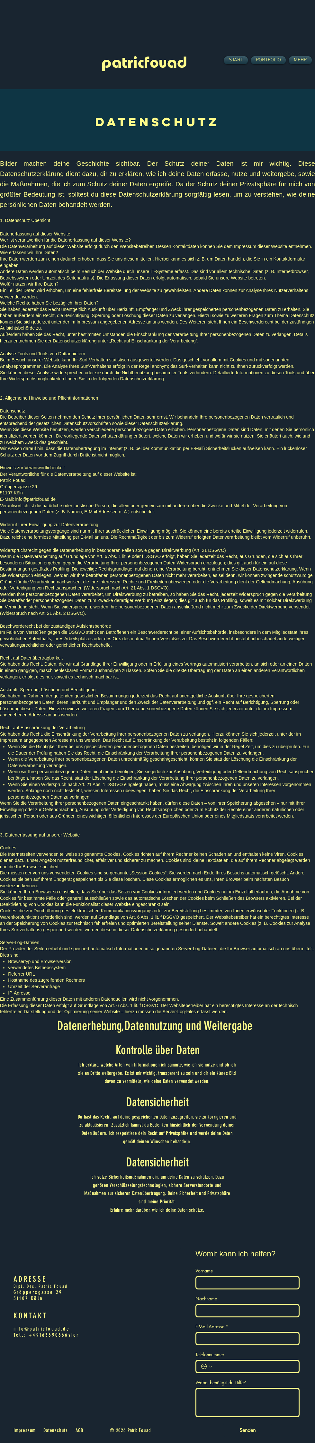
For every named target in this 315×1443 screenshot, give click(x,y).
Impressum (25, 1430)
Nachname (206, 1298)
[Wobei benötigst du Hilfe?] (247, 1402)
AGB (79, 1430)
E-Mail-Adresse (211, 1326)
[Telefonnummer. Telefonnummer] (254, 1366)
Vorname (204, 1270)
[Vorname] (245, 1282)
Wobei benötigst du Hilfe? (220, 1382)
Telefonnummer (209, 1354)
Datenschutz (55, 1430)
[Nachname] (245, 1310)
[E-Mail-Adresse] (245, 1338)
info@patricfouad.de (35, 499)
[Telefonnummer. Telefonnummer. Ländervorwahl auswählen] (206, 1366)
